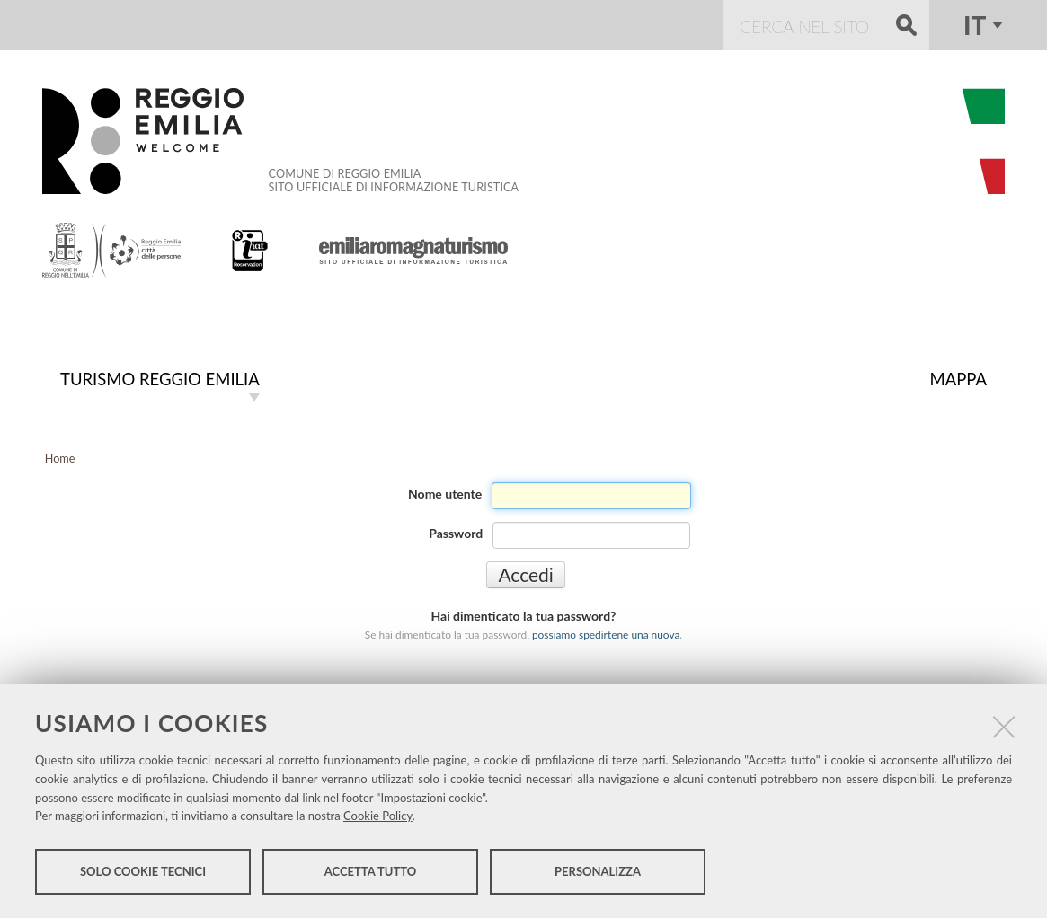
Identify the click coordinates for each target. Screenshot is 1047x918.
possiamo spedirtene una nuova (605, 634)
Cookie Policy (378, 815)
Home (60, 458)
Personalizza (598, 871)
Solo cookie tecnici (143, 871)
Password (456, 533)
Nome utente (445, 493)
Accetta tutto (370, 871)
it (974, 25)
